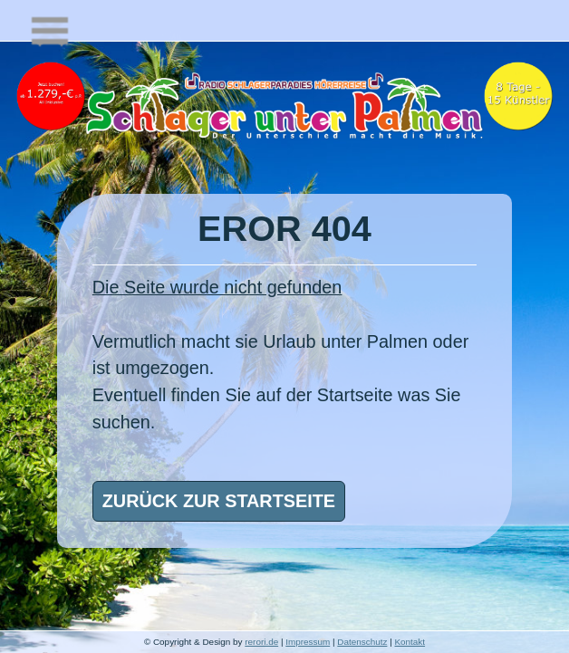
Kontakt (409, 642)
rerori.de (261, 642)
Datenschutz (362, 642)
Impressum (307, 642)
